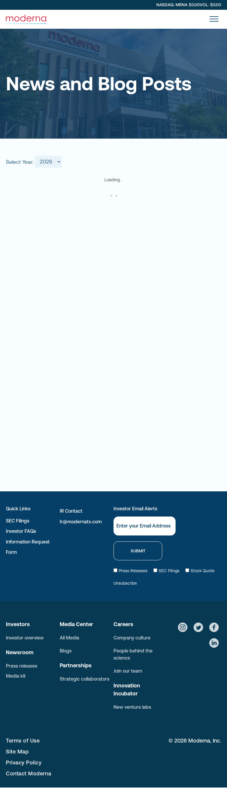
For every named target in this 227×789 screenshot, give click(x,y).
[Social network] (183, 628)
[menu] (214, 19)
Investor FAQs (21, 531)
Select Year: (20, 161)
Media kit (16, 676)
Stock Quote (200, 570)
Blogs (66, 650)
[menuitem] (86, 741)
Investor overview (25, 637)
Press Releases (130, 570)
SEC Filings (17, 520)
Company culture (132, 637)
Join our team (128, 670)
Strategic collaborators (84, 678)
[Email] (145, 526)
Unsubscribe (125, 583)
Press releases (21, 665)
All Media (69, 637)
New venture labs (132, 707)
